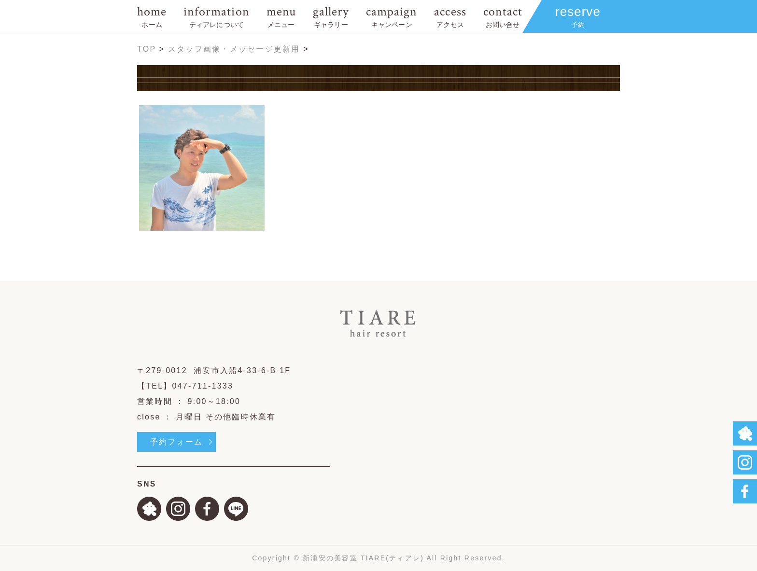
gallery (331, 16)
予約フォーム (176, 442)
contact (502, 16)
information (216, 16)
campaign (391, 16)
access (450, 16)
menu (281, 16)
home (152, 16)
